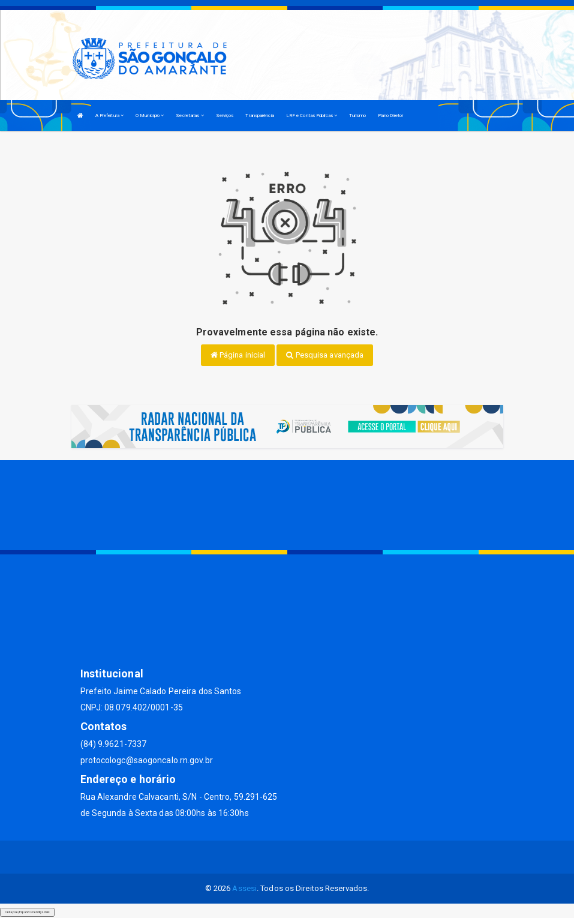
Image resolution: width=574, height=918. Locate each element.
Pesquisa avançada (324, 354)
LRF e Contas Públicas (311, 115)
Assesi (244, 888)
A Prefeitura (109, 115)
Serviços (225, 115)
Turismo (357, 115)
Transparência (259, 115)
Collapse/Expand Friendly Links (27, 912)
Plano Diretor (390, 115)
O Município (150, 115)
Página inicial (238, 354)
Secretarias (189, 115)
